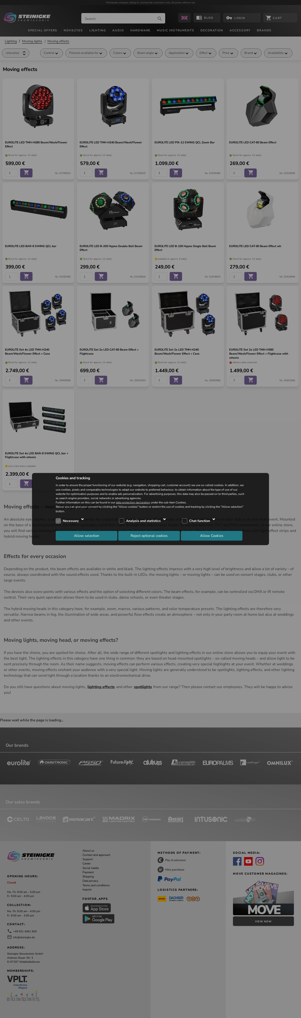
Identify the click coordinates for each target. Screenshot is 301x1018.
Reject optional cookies (149, 535)
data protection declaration (133, 502)
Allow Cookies (211, 535)
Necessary (71, 521)
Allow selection (86, 535)
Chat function (199, 521)
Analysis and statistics (143, 521)
